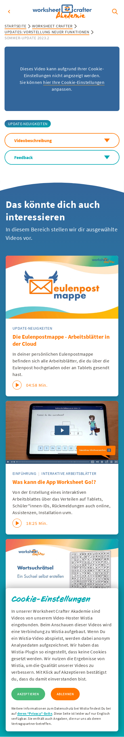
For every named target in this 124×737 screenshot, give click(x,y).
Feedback (62, 157)
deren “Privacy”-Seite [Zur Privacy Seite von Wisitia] (34, 713)
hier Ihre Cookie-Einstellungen (73, 82)
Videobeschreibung (62, 140)
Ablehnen (65, 694)
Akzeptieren (28, 694)
